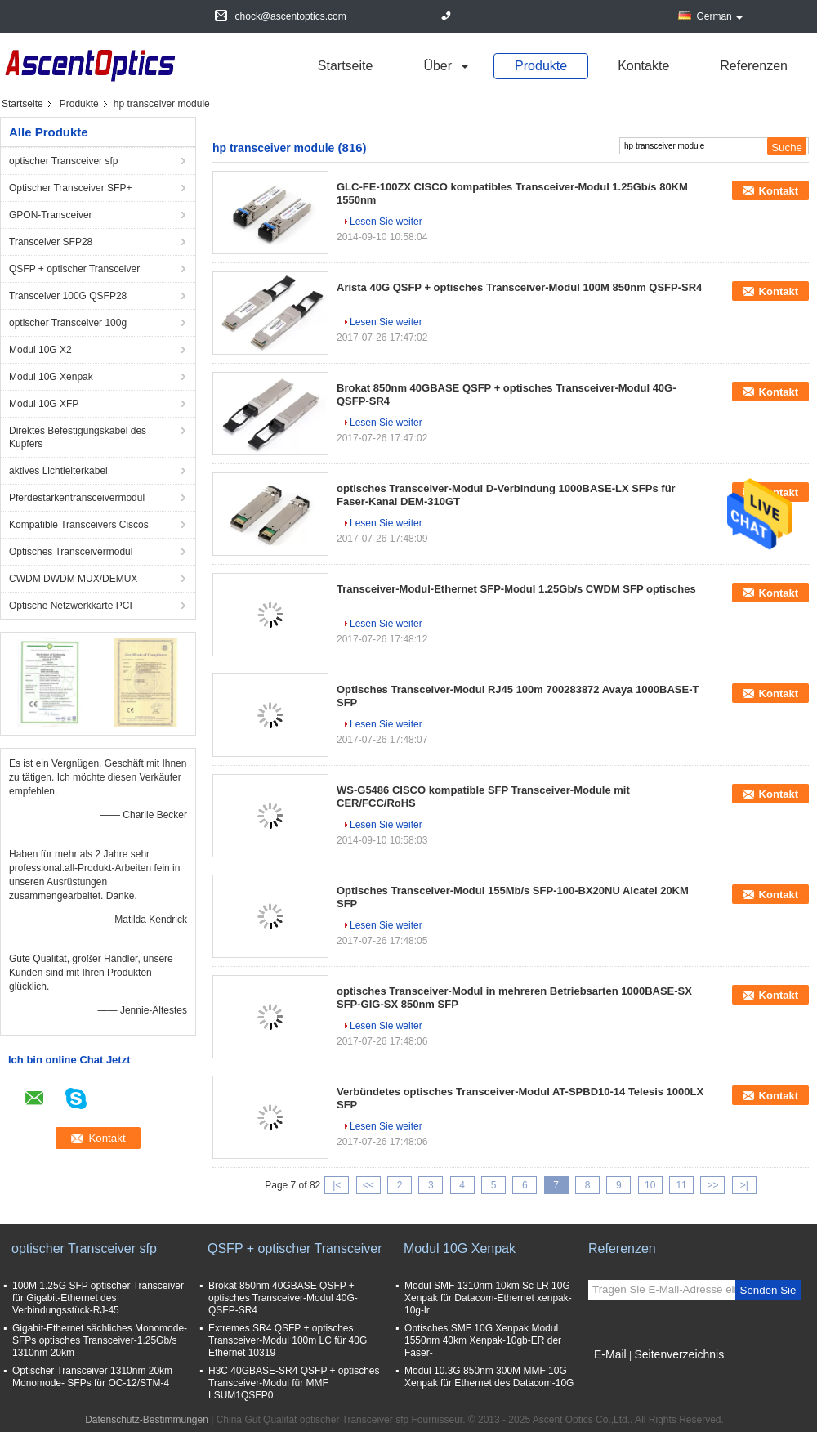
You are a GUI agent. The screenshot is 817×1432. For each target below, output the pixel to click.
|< (337, 1185)
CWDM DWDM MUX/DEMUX (73, 578)
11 (681, 1185)
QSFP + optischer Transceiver (74, 269)
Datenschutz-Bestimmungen (146, 1419)
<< (368, 1185)
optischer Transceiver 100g (68, 323)
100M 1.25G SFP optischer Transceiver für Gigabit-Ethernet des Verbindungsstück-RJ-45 (98, 1298)
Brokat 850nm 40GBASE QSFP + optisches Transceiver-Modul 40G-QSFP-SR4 (283, 1298)
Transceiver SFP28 (50, 242)
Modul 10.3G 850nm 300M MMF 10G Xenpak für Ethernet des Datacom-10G (489, 1377)
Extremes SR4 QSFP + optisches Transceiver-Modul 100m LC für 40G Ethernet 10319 (287, 1340)
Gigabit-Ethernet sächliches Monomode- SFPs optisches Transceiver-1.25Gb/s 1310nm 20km (99, 1340)
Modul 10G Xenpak (51, 377)
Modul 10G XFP (43, 403)
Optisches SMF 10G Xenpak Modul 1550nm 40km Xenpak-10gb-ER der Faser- (482, 1340)
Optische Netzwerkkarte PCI (70, 605)
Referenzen (754, 66)
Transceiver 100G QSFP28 (68, 296)
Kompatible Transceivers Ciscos (79, 524)
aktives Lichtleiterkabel (58, 471)
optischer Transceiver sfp (63, 161)
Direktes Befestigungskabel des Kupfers (77, 437)
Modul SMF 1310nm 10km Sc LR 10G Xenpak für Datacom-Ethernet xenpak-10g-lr (488, 1298)
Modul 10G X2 (40, 350)
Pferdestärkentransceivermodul (77, 497)
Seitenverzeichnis (679, 1354)
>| (744, 1185)
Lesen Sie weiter (386, 221)
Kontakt (778, 191)
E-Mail (610, 1354)
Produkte (541, 66)
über (437, 66)
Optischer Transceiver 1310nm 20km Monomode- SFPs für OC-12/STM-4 (92, 1377)
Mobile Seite (620, 1375)
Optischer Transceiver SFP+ (70, 188)
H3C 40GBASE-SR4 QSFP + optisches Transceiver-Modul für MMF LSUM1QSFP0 (294, 1383)
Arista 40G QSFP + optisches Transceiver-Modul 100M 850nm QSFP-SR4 (519, 287)
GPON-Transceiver (50, 215)
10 (650, 1185)
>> (712, 1185)
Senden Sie (768, 1290)
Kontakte (643, 66)
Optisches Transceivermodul (70, 551)
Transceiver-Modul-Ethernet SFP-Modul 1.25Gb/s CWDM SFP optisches (516, 589)
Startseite (345, 66)
